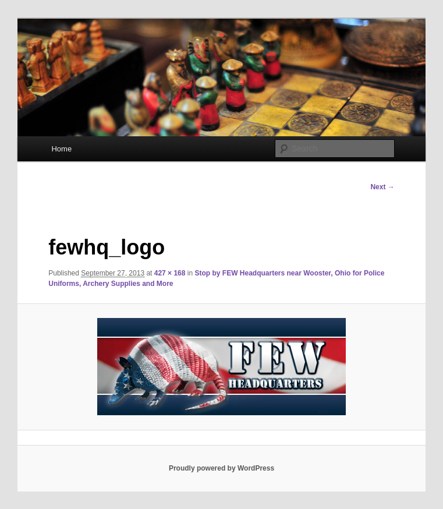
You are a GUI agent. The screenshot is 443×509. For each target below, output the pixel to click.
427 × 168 (170, 273)
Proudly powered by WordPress (221, 468)
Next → (382, 187)
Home (61, 148)
